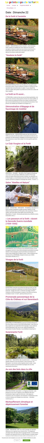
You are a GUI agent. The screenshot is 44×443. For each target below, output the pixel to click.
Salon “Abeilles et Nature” (18, 182)
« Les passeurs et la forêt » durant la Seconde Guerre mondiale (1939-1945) (21, 221)
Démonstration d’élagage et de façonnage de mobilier (20, 107)
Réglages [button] (17, 440)
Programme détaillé (24, 5)
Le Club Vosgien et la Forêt (18, 143)
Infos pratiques (10, 8)
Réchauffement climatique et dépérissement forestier (19, 403)
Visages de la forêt (14, 259)
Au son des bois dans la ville (19, 369)
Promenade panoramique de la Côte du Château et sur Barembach (22, 298)
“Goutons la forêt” (14, 55)
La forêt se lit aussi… (15, 94)
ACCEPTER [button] (26, 440)
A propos (14, 5)
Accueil (8, 5)
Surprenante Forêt (14, 332)
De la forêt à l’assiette (16, 16)
